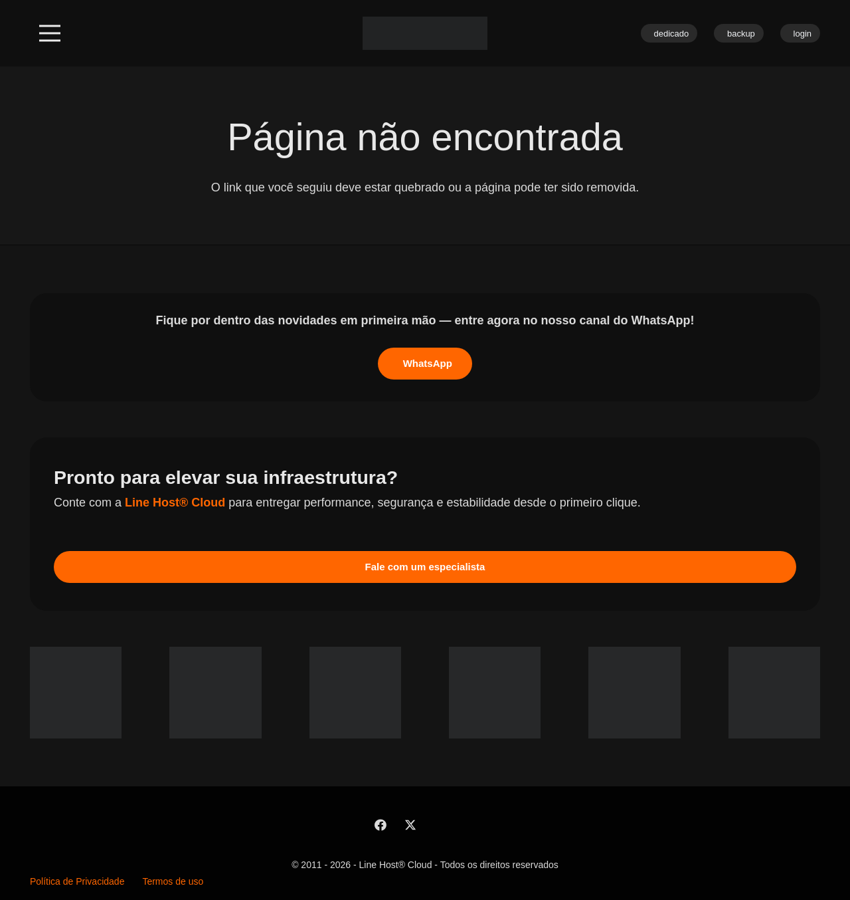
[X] (410, 825)
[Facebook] (380, 825)
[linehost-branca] (425, 33)
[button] (50, 33)
